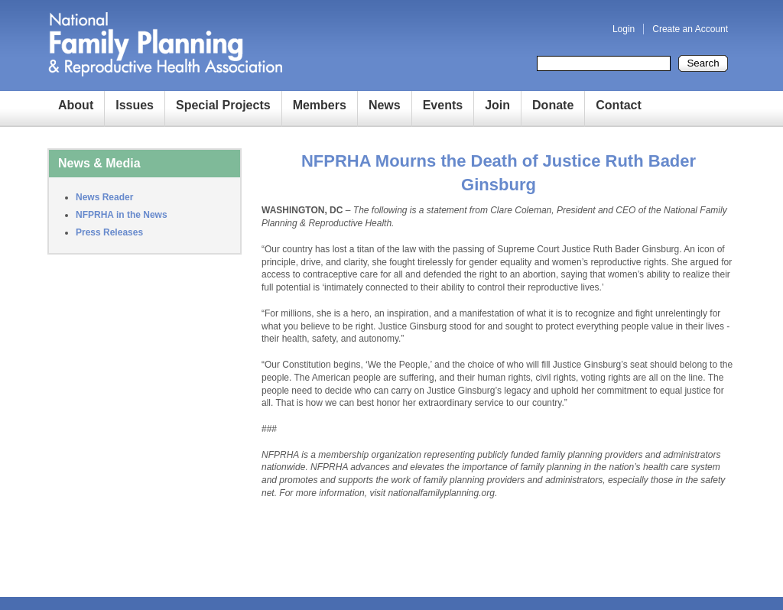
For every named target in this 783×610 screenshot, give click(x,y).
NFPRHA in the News (121, 214)
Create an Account (690, 29)
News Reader (104, 197)
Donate (552, 105)
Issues (134, 105)
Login (623, 29)
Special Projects (223, 105)
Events (443, 105)
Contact (619, 105)
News (385, 105)
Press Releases (109, 232)
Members (319, 105)
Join (497, 105)
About (75, 105)
